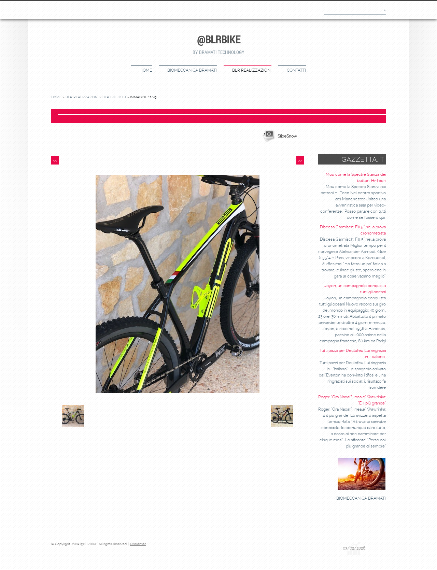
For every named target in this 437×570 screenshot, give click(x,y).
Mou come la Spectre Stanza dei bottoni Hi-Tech (356, 177)
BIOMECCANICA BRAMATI (192, 70)
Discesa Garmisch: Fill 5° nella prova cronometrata (353, 230)
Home (146, 70)
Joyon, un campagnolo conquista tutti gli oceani (355, 288)
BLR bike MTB (114, 97)
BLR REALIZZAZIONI (251, 70)
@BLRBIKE (218, 39)
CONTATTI (296, 70)
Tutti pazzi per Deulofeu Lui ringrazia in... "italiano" (353, 353)
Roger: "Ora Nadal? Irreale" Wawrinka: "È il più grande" (352, 400)
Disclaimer (138, 544)
